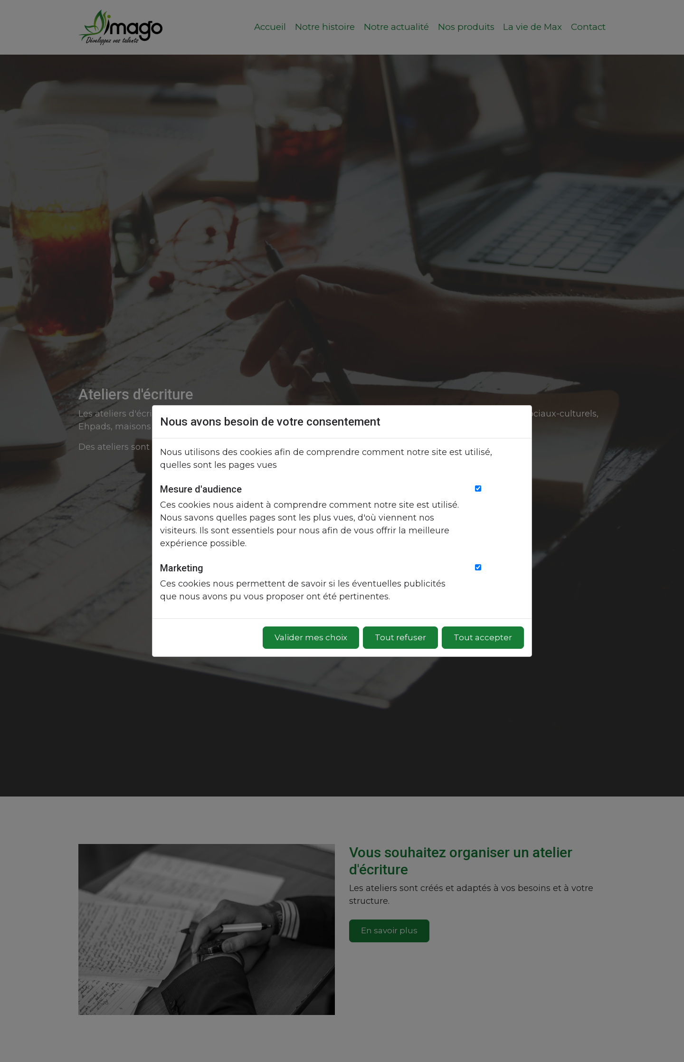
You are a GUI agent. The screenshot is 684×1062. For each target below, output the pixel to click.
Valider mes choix (311, 637)
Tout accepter (483, 637)
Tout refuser (400, 637)
